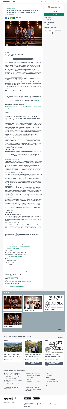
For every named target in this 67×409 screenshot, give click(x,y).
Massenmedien (58, 30)
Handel (47, 377)
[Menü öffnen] (62, 2)
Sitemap (38, 404)
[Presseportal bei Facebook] (10, 402)
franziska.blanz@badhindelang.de (15, 256)
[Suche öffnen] (59, 2)
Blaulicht (43, 1)
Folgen (54, 14)
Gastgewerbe (49, 375)
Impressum (26, 402)
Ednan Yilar (48, 383)
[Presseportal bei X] (12, 402)
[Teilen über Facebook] (6, 18)
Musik (46, 30)
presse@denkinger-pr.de (13, 266)
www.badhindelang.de (25, 246)
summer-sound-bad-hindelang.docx (17, 286)
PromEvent (28, 385)
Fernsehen (48, 385)
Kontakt (51, 402)
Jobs (50, 403)
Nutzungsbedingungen (28, 403)
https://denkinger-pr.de (26, 266)
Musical (50, 32)
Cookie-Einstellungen (53, 404)
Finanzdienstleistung (50, 379)
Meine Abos (52, 1)
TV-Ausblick (48, 387)
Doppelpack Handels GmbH (52, 381)
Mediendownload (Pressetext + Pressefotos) (33, 363)
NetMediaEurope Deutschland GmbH (33, 373)
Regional (47, 1)
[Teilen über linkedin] (17, 18)
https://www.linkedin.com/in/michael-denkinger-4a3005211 (21, 271)
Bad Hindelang (48, 24)
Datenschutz (26, 404)
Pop (45, 32)
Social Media (27, 406)
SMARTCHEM (29, 379)
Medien (50, 30)
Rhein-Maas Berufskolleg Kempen (33, 375)
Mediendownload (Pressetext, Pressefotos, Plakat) (53, 363)
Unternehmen (49, 373)
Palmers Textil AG (29, 377)
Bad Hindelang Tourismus (10, 8)
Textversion (39, 403)
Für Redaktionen (40, 402)
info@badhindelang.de (12, 246)
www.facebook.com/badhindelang (12, 248)
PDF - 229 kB (15, 55)
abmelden (37, 100)
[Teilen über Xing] (14, 18)
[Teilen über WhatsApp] (11, 18)
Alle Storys (54, 11)
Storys (38, 1)
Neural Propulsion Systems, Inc (32, 387)
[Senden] (20, 18)
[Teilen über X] (9, 18)
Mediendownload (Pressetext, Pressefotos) (23, 59)
